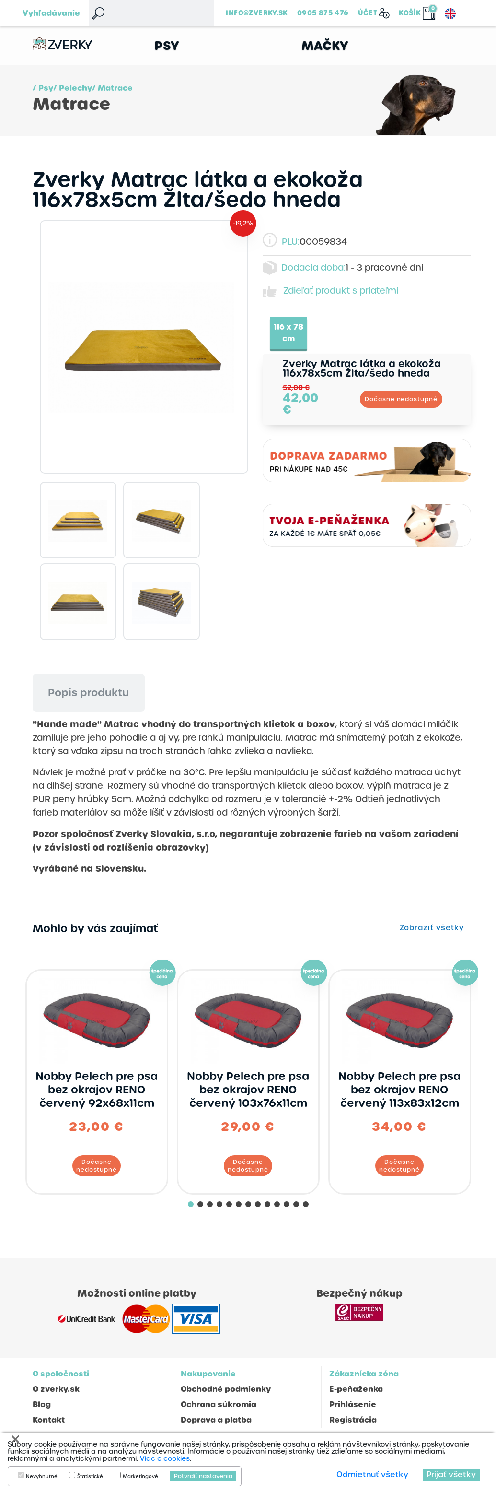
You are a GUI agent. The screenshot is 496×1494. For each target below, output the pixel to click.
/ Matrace (112, 88)
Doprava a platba (216, 1419)
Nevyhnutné (42, 1476)
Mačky (325, 45)
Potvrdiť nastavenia (203, 1476)
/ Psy (43, 88)
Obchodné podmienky (226, 1389)
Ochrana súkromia (218, 1404)
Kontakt (49, 1419)
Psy (167, 45)
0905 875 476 (323, 13)
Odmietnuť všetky (372, 1475)
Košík (410, 13)
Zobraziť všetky (431, 928)
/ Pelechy (72, 88)
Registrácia (353, 1419)
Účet (368, 13)
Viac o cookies (165, 1458)
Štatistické (90, 1476)
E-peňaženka (356, 1389)
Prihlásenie (352, 1404)
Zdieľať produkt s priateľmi (341, 290)
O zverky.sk (56, 1389)
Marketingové (140, 1476)
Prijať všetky (451, 1475)
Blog (42, 1404)
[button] (191, 1204)
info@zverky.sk (257, 13)
